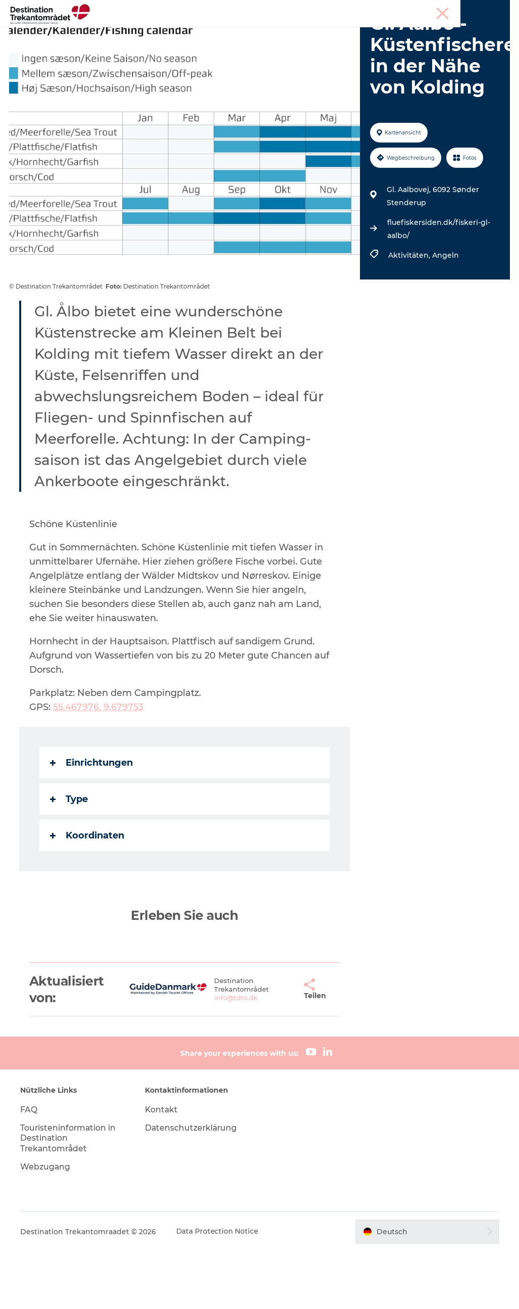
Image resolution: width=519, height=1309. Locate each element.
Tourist (416, 9)
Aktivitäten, (410, 312)
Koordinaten (88, 893)
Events (386, 32)
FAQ (29, 1167)
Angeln (445, 312)
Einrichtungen (92, 820)
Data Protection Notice (219, 1288)
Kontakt (162, 1167)
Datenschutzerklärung (192, 1185)
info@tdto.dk (222, 1055)
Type (70, 856)
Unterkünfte (335, 32)
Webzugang (46, 1224)
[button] (281, 1047)
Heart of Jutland (150, 32)
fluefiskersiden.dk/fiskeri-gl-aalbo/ (438, 286)
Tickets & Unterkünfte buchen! (293, 43)
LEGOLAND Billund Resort (246, 32)
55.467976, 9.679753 (99, 764)
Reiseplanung (194, 43)
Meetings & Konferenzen (472, 9)
